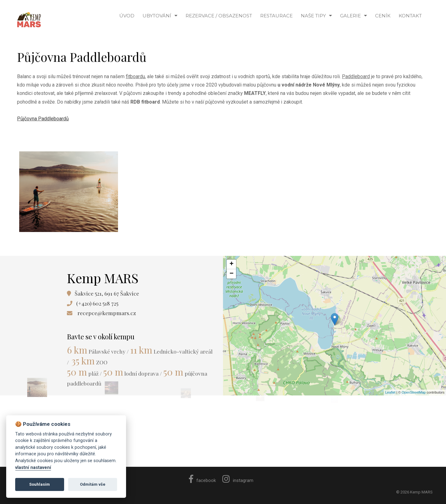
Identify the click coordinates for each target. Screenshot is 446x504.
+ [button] (232, 264)
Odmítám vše (92, 484)
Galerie (350, 16)
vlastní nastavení (33, 467)
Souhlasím (39, 484)
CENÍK (383, 16)
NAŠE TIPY (313, 16)
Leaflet (390, 392)
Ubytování (156, 16)
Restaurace (276, 16)
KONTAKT (410, 16)
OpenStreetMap (414, 392)
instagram (237, 480)
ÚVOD (126, 16)
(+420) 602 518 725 (97, 303)
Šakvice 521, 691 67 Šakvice (107, 293)
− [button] (232, 274)
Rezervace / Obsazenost (219, 16)
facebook (202, 480)
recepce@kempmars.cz (106, 312)
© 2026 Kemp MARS (414, 492)
